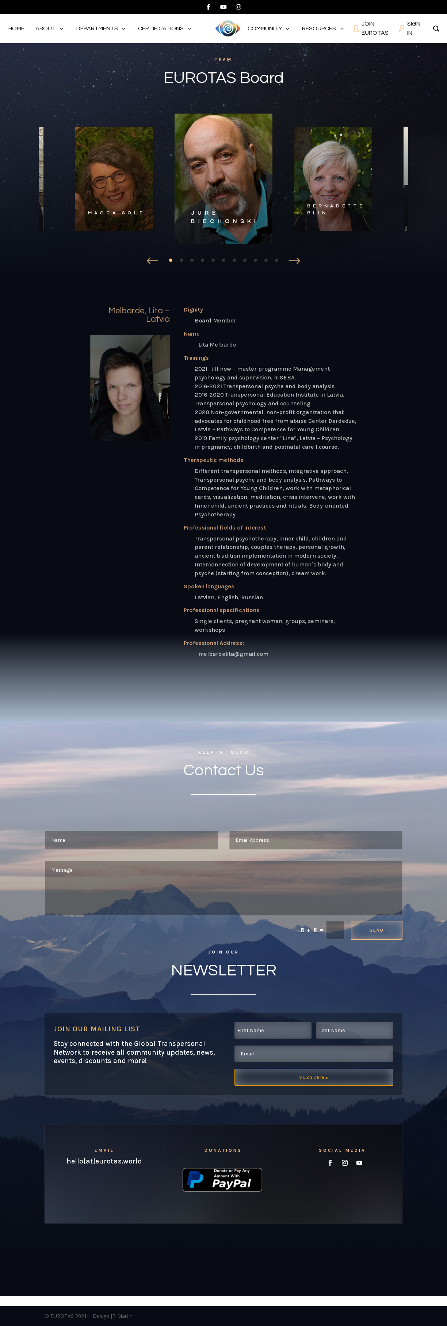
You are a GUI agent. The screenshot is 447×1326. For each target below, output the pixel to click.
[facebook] (208, 7)
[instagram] (238, 7)
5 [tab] (213, 260)
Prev (152, 259)
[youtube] (223, 7)
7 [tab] (234, 260)
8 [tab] (245, 260)
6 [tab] (223, 260)
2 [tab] (181, 260)
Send (377, 930)
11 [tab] (276, 260)
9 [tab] (255, 260)
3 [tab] (192, 260)
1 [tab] (170, 260)
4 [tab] (202, 260)
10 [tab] (266, 260)
